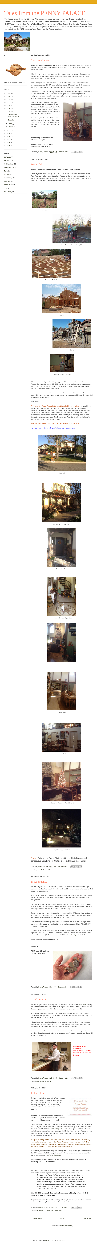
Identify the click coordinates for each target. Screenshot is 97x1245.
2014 (9, 140)
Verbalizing (8, 191)
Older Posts (87, 1218)
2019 (9, 108)
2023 (9, 96)
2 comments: (63, 152)
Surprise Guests (40, 60)
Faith (6, 171)
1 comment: (63, 1207)
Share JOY (46, 870)
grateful (39, 870)
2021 (9, 102)
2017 (9, 131)
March (11, 127)
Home (62, 1218)
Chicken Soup (39, 999)
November (12, 114)
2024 (9, 93)
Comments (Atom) (66, 1226)
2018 (9, 111)
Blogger (61, 1240)
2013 (9, 143)
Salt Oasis (82, 1004)
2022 (9, 99)
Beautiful (36, 164)
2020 (9, 105)
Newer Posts (37, 1218)
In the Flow (37, 1093)
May (10, 124)
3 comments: (62, 867)
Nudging (48, 1081)
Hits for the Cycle (72, 935)
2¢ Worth (39, 1211)
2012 (9, 146)
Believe (6, 160)
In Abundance (39, 881)
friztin (47, 1240)
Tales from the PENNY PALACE (44, 13)
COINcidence (48, 1211)
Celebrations (8, 164)
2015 (9, 137)
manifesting (40, 1081)
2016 (9, 134)
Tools (6, 188)
